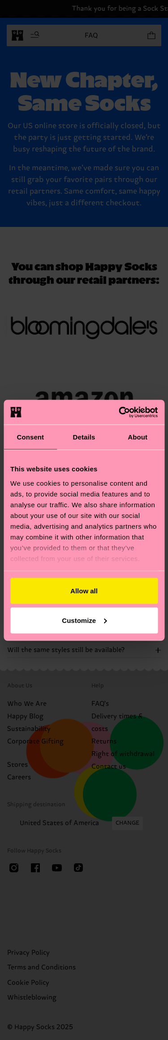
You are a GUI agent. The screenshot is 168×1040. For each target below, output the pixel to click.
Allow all (84, 591)
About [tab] (137, 437)
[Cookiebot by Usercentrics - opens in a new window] (120, 412)
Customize (84, 620)
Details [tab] (84, 437)
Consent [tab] (30, 437)
